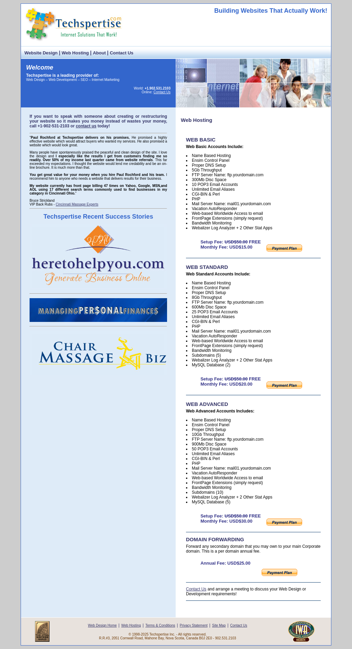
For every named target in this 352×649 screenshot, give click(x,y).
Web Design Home (102, 625)
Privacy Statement (194, 625)
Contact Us (121, 52)
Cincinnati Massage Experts (77, 204)
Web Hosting (75, 52)
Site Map (219, 625)
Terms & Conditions (160, 625)
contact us (86, 126)
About (99, 52)
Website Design (41, 52)
